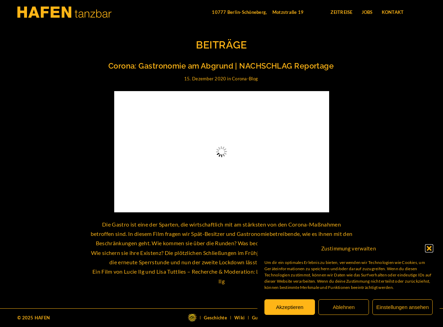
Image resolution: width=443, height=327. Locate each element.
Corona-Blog (245, 78)
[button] (429, 248)
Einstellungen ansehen (402, 307)
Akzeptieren (289, 307)
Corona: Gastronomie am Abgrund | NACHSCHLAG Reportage (221, 65)
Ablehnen (343, 307)
